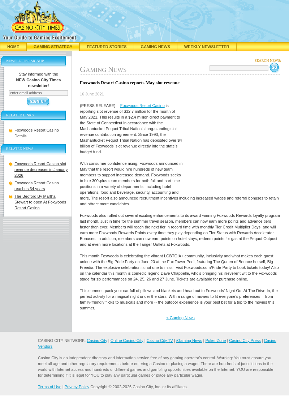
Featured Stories (106, 46)
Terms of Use (49, 387)
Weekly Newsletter (206, 46)
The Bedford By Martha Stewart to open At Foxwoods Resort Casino (40, 202)
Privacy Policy (77, 387)
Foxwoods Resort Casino (142, 105)
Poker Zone (215, 340)
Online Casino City (127, 340)
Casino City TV (160, 340)
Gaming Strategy (53, 46)
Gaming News (155, 46)
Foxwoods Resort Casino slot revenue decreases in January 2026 (41, 169)
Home (13, 46)
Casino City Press (244, 340)
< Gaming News (180, 318)
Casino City (97, 340)
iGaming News (189, 340)
